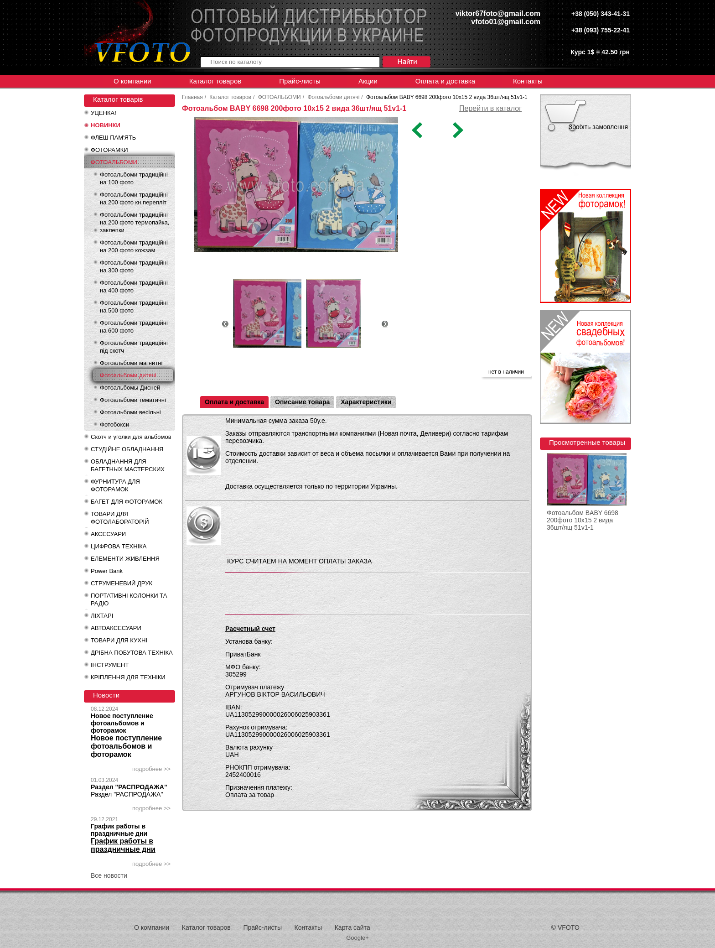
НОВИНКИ (105, 125)
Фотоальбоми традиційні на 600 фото (134, 326)
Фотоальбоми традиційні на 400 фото (134, 286)
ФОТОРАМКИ (109, 149)
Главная (192, 97)
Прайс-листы (300, 81)
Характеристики (366, 402)
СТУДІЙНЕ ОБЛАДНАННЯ (127, 449)
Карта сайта (352, 927)
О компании (132, 81)
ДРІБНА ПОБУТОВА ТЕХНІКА (132, 652)
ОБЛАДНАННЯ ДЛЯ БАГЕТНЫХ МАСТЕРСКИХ (128, 465)
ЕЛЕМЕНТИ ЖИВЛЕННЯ (125, 558)
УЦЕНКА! (103, 112)
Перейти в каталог (490, 108)
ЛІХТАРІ (102, 615)
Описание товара (302, 402)
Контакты (528, 81)
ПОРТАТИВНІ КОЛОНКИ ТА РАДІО (129, 599)
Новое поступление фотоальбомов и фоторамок (122, 723)
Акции (368, 81)
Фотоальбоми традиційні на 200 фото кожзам (134, 246)
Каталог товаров (215, 81)
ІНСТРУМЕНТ (110, 665)
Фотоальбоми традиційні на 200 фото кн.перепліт (134, 198)
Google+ (357, 937)
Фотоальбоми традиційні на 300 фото (134, 266)
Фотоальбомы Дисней (130, 387)
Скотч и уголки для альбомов (131, 436)
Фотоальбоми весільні (130, 412)
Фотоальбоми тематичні (133, 399)
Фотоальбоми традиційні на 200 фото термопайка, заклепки (134, 222)
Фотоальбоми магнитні (131, 362)
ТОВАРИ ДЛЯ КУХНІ (119, 640)
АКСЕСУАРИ (108, 534)
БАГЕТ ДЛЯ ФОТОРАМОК (126, 501)
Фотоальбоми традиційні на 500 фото (134, 306)
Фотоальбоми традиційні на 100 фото (134, 178)
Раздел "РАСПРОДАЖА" (129, 787)
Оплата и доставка (445, 81)
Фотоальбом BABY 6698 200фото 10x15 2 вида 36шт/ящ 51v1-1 (582, 520)
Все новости (109, 875)
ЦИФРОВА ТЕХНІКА (118, 546)
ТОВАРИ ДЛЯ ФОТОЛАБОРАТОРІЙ (120, 517)
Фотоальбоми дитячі (128, 375)
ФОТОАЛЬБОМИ (114, 162)
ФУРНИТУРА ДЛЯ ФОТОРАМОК (115, 485)
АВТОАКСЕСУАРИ (116, 628)
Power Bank (107, 571)
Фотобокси (114, 424)
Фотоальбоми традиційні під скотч (134, 346)
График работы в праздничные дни (119, 830)
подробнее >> (151, 769)
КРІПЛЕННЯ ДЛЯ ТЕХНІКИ (128, 677)
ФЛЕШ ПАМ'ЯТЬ (113, 137)
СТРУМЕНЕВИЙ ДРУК (121, 583)
